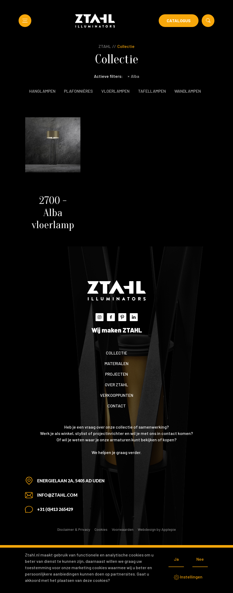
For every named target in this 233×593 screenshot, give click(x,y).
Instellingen (188, 577)
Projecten (116, 373)
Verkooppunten (116, 395)
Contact (116, 405)
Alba (133, 76)
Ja (176, 558)
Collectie (126, 46)
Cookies (100, 529)
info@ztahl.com (57, 494)
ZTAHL (104, 46)
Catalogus (179, 20)
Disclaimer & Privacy (73, 529)
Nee (200, 558)
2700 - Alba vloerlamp (53, 212)
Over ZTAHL (116, 384)
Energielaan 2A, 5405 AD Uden (71, 480)
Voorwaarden (122, 529)
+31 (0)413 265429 (55, 509)
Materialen (116, 363)
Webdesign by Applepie (157, 529)
